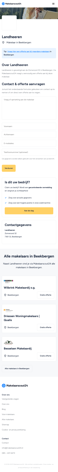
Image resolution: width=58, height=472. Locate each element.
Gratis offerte (45, 295)
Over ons (5, 404)
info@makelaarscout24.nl (12, 448)
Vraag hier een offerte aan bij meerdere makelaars (28, 51)
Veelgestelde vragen (10, 399)
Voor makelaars (8, 414)
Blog (4, 409)
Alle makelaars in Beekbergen (17, 368)
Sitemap (5, 424)
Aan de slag (29, 211)
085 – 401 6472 (8, 453)
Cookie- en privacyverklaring (13, 430)
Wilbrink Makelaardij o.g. (19, 287)
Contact (5, 443)
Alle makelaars (8, 419)
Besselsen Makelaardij (18, 348)
